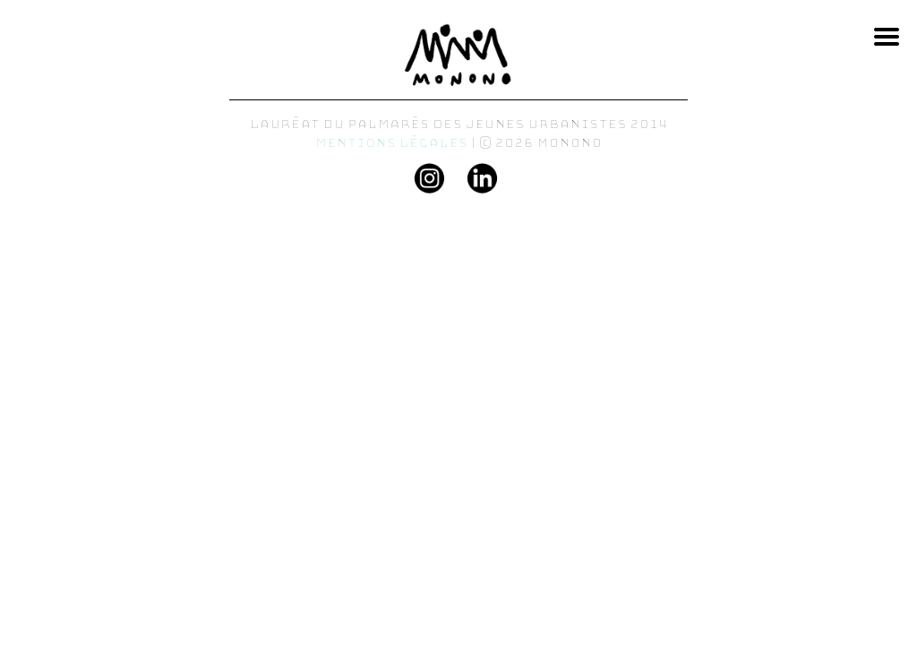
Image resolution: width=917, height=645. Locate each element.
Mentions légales (391, 142)
